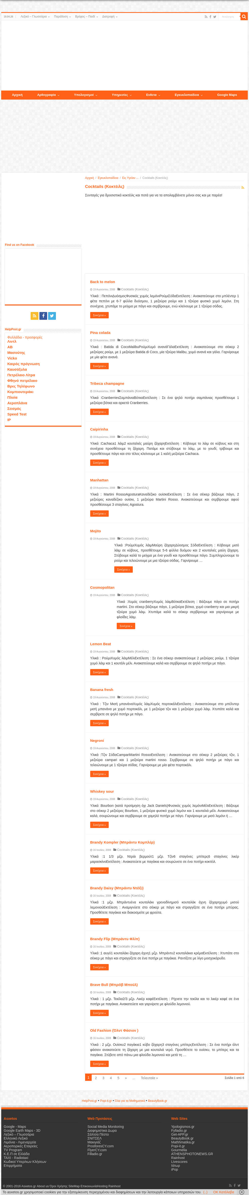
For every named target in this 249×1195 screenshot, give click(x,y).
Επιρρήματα (13, 1165)
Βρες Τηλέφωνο (21, 386)
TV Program (13, 1150)
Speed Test (17, 414)
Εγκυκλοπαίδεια (108, 178)
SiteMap (74, 1186)
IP (9, 420)
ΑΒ (10, 347)
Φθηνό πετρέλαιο (22, 380)
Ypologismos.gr (182, 1127)
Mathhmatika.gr (183, 1142)
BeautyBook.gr (182, 1138)
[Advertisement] (124, 56)
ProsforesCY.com (101, 1146)
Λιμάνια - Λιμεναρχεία (20, 1142)
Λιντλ (12, 341)
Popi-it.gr (106, 1101)
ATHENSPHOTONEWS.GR (192, 1154)
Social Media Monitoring (106, 1127)
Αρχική (89, 178)
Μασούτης (16, 352)
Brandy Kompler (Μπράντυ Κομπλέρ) (122, 842)
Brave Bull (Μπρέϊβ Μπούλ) (114, 985)
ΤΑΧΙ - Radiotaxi (16, 1158)
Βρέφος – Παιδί (85, 16)
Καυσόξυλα (17, 369)
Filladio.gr (95, 1154)
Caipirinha (99, 429)
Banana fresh (101, 690)
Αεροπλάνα (17, 403)
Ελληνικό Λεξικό (16, 1138)
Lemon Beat (100, 644)
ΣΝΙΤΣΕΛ (95, 1138)
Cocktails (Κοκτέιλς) (135, 289)
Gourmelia (179, 1150)
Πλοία (12, 397)
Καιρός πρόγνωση (23, 364)
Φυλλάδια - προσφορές (24, 337)
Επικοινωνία (88, 1186)
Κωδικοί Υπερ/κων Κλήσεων (25, 1162)
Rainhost (178, 1158)
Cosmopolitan (102, 587)
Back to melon (102, 282)
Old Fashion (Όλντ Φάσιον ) (114, 1030)
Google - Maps (15, 1127)
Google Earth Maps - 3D (22, 1130)
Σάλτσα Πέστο (98, 1134)
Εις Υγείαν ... (130, 178)
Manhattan (99, 480)
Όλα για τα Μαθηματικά (130, 1101)
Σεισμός (14, 408)
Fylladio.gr (179, 1130)
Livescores (179, 1162)
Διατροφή (108, 16)
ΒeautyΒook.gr (157, 1101)
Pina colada (100, 333)
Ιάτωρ (175, 1165)
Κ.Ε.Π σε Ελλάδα (16, 1154)
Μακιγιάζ (94, 1142)
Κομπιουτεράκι (20, 392)
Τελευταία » (149, 1078)
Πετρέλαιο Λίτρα (21, 375)
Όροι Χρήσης (59, 1186)
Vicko (12, 358)
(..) (205, 1192)
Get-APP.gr (179, 1134)
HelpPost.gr (89, 1101)
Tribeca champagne (107, 383)
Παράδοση (61, 16)
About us (42, 1186)
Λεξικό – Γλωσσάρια (34, 16)
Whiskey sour (102, 791)
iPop (174, 1169)
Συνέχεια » (99, 315)
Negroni (97, 740)
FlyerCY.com (97, 1150)
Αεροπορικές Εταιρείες (21, 1146)
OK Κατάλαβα (223, 1192)
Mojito (95, 531)
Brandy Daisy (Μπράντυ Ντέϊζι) (117, 888)
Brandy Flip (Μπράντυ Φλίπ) (115, 939)
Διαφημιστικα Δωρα (102, 1130)
